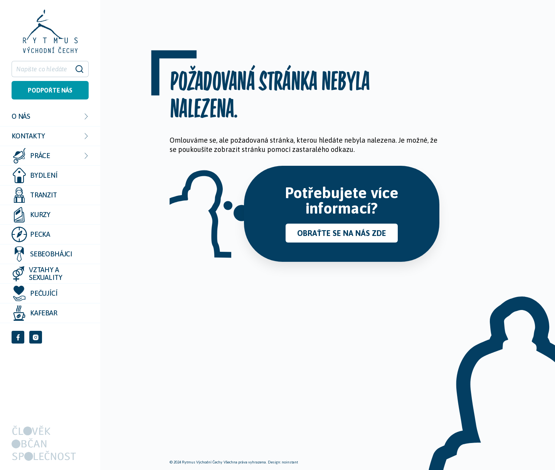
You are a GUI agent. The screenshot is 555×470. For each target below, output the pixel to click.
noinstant (290, 462)
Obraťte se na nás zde (341, 233)
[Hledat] (45, 69)
